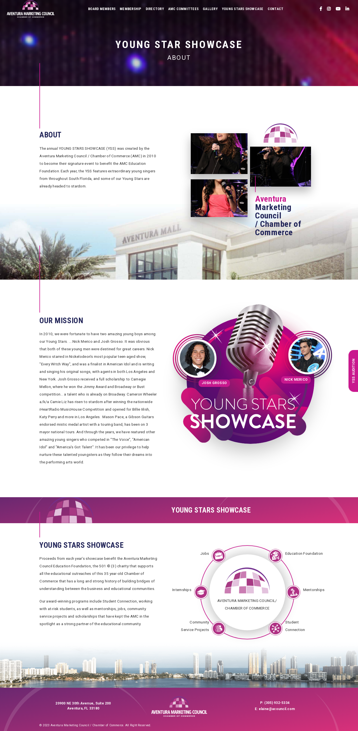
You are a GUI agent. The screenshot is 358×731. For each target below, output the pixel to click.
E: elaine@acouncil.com (275, 709)
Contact (276, 9)
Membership (130, 9)
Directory (155, 9)
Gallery (210, 9)
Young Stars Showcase (242, 9)
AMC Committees (183, 9)
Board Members (102, 9)
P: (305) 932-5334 (274, 703)
